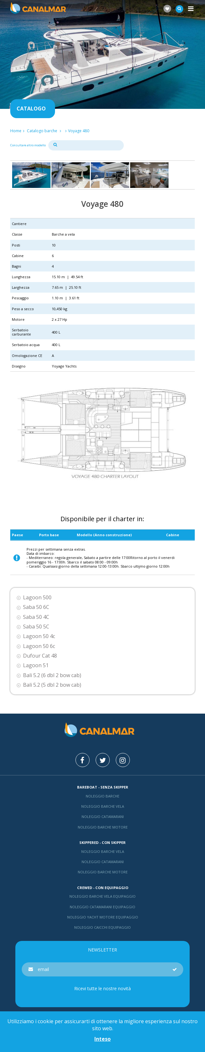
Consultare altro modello (28, 145)
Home (15, 131)
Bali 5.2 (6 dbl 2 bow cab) (52, 675)
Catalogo (31, 108)
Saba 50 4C (36, 617)
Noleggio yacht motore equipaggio (102, 917)
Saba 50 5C (36, 627)
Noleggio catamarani (103, 816)
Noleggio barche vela (102, 806)
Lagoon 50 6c (39, 646)
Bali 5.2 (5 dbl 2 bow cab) (52, 685)
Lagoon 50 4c (39, 636)
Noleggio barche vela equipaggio (102, 896)
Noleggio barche (102, 796)
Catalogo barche (42, 131)
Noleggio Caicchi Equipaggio (102, 927)
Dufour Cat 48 (40, 656)
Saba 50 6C (36, 607)
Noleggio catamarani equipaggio (102, 906)
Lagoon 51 (36, 665)
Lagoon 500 (37, 598)
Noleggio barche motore (103, 827)
